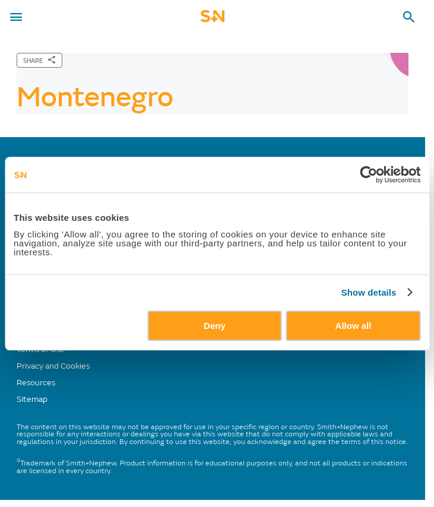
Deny (215, 326)
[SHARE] (39, 60)
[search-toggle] (409, 17)
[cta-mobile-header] (212, 20)
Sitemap (32, 399)
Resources (36, 383)
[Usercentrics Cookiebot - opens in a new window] (368, 174)
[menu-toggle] (16, 17)
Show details (369, 292)
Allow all (353, 326)
